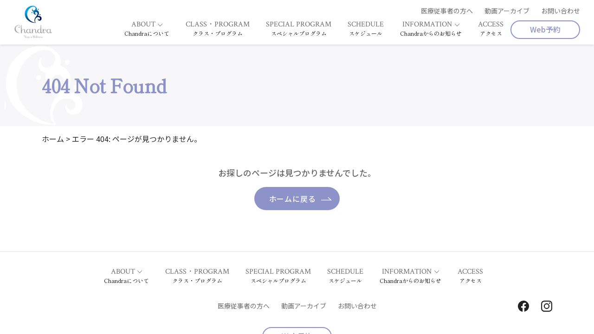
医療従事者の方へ (447, 10)
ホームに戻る (292, 198)
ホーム (53, 138)
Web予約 (545, 29)
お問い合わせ (560, 10)
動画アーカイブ (506, 10)
